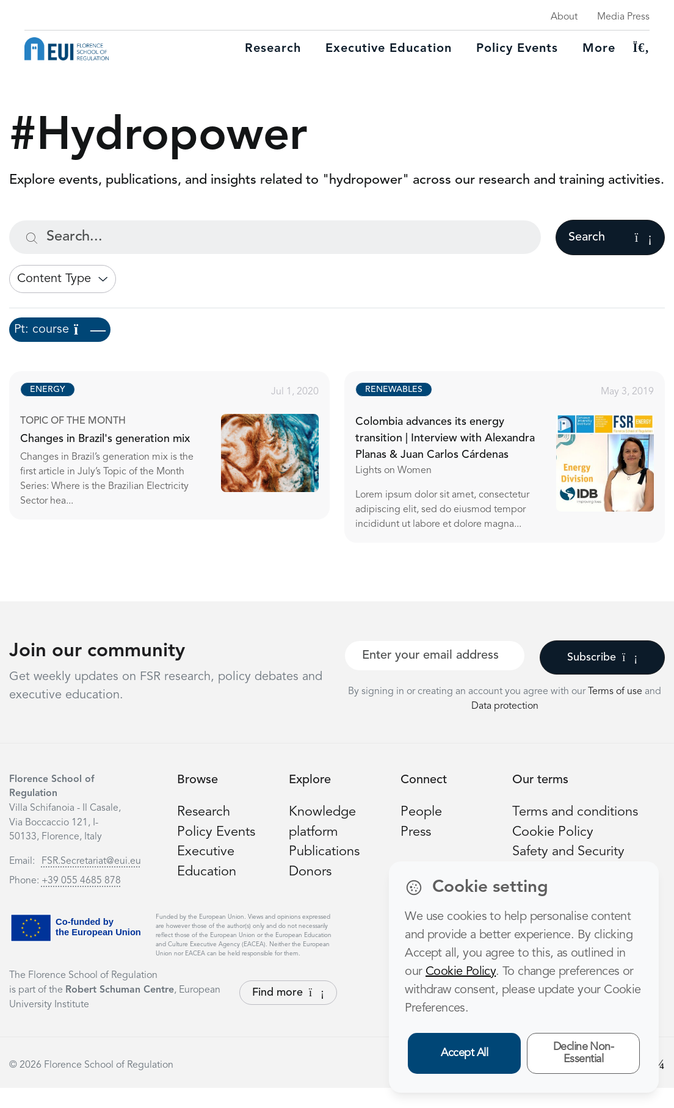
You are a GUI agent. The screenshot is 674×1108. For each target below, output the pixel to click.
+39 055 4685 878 (81, 881)
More (598, 49)
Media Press (623, 17)
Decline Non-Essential (583, 1053)
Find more (288, 992)
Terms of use (616, 692)
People (421, 812)
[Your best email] (434, 655)
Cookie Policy (552, 832)
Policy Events (517, 49)
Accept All (464, 1053)
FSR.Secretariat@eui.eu (91, 861)
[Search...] (275, 237)
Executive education (388, 49)
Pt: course (60, 330)
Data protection (504, 706)
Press (415, 832)
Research (273, 49)
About (564, 17)
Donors (310, 871)
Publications (324, 851)
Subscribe (602, 657)
